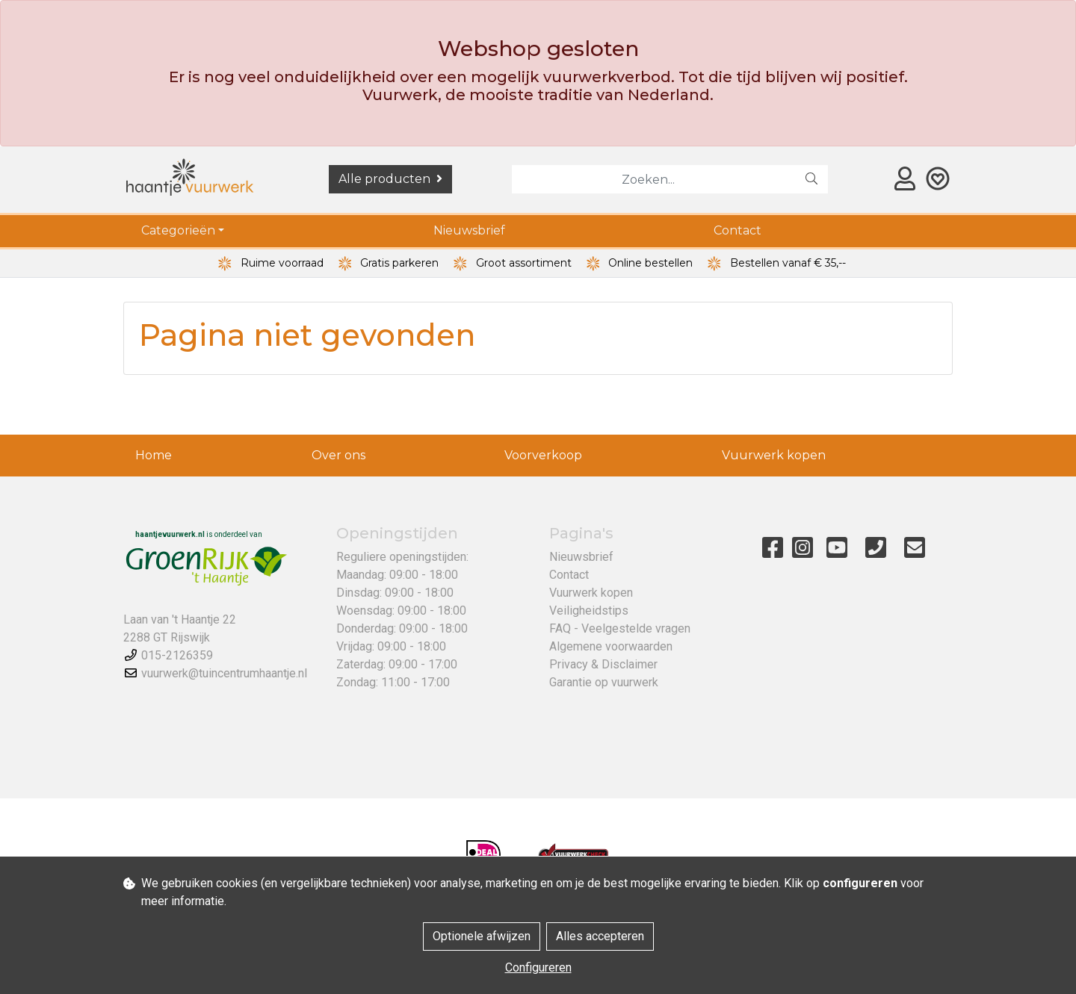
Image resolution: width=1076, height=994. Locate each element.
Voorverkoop (543, 455)
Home (153, 455)
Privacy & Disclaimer (603, 664)
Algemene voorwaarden (610, 646)
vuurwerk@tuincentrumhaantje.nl (224, 673)
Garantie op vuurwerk (603, 682)
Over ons (338, 455)
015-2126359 (177, 655)
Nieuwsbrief (469, 230)
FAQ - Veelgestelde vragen (619, 628)
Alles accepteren (600, 936)
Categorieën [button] (178, 230)
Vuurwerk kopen (774, 455)
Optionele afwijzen (482, 936)
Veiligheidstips (588, 610)
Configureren (538, 967)
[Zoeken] (654, 179)
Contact (737, 230)
